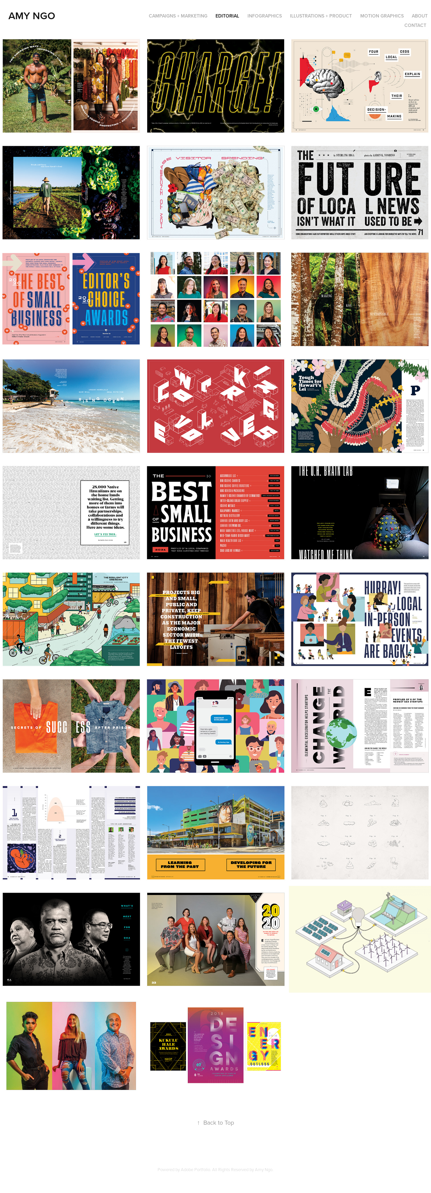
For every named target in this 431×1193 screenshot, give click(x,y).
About (420, 15)
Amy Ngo (31, 15)
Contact (415, 25)
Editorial (227, 15)
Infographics (264, 15)
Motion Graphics (382, 15)
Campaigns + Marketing (178, 15)
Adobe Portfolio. (196, 1169)
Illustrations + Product (321, 15)
